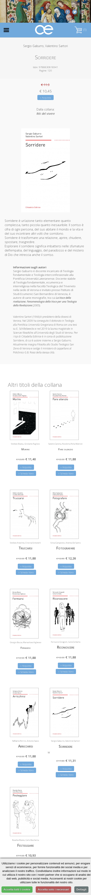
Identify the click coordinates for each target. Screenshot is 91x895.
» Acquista (45, 97)
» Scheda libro (26, 472)
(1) (80, 30)
